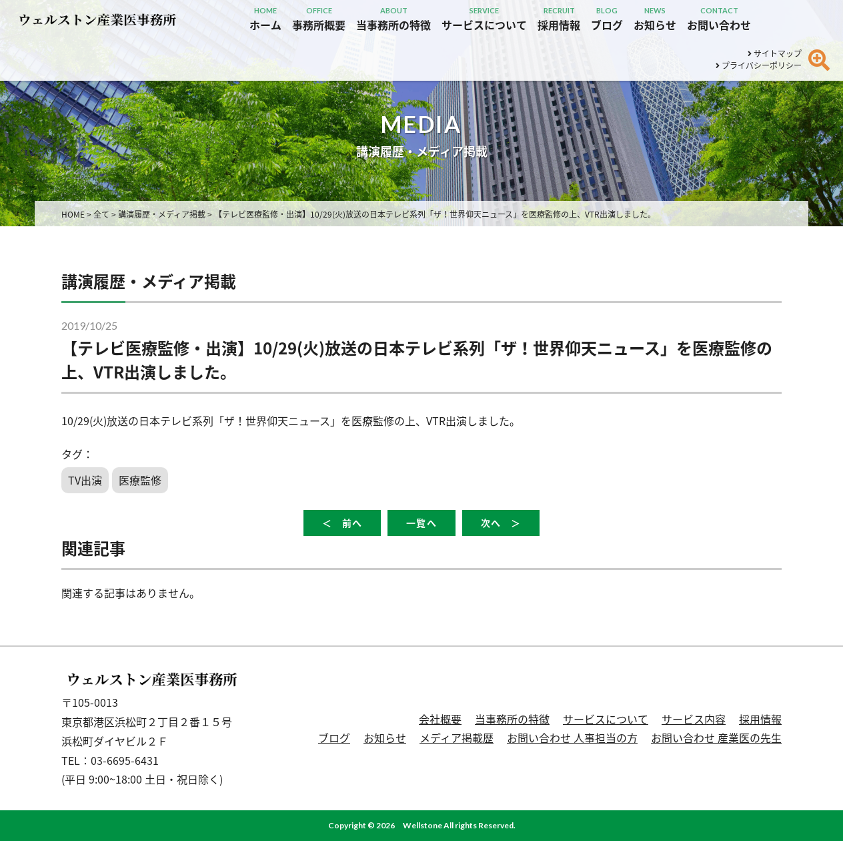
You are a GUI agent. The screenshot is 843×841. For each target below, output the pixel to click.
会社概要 (440, 719)
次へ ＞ (501, 523)
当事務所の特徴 (512, 719)
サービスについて (605, 719)
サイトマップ (775, 53)
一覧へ (421, 523)
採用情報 (760, 719)
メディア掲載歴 (456, 738)
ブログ (334, 738)
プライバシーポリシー (759, 65)
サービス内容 (694, 719)
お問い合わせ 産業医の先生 (716, 738)
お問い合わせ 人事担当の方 (572, 738)
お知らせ (384, 738)
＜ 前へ (342, 523)
